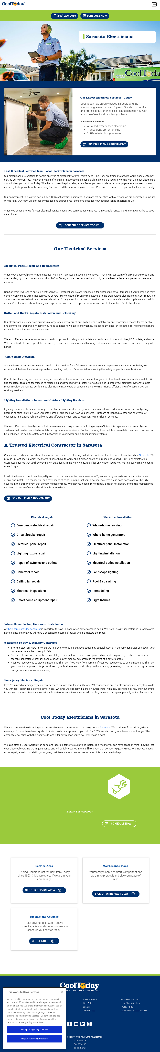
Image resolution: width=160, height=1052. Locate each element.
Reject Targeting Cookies (34, 1038)
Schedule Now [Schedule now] (95, 15)
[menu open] (154, 4)
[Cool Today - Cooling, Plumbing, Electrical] (13, 4)
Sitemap (87, 1007)
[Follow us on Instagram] (89, 1024)
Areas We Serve (90, 999)
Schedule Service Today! (79, 225)
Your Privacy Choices (130, 1003)
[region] (34, 1018)
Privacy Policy (127, 1007)
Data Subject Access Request (134, 1011)
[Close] (62, 992)
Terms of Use (89, 1011)
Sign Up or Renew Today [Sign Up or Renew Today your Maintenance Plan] (115, 893)
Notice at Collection (129, 999)
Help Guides (88, 1003)
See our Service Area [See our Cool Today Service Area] (43, 890)
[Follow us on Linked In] (82, 1024)
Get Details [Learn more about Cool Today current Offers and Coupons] (43, 941)
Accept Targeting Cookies (34, 1029)
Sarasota (144, 455)
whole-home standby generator (23, 629)
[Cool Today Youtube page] (76, 1024)
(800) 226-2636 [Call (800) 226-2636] (65, 15)
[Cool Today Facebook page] (69, 1024)
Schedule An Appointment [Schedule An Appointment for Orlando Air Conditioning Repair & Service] (104, 144)
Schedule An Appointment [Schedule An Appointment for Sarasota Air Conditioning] (28, 498)
